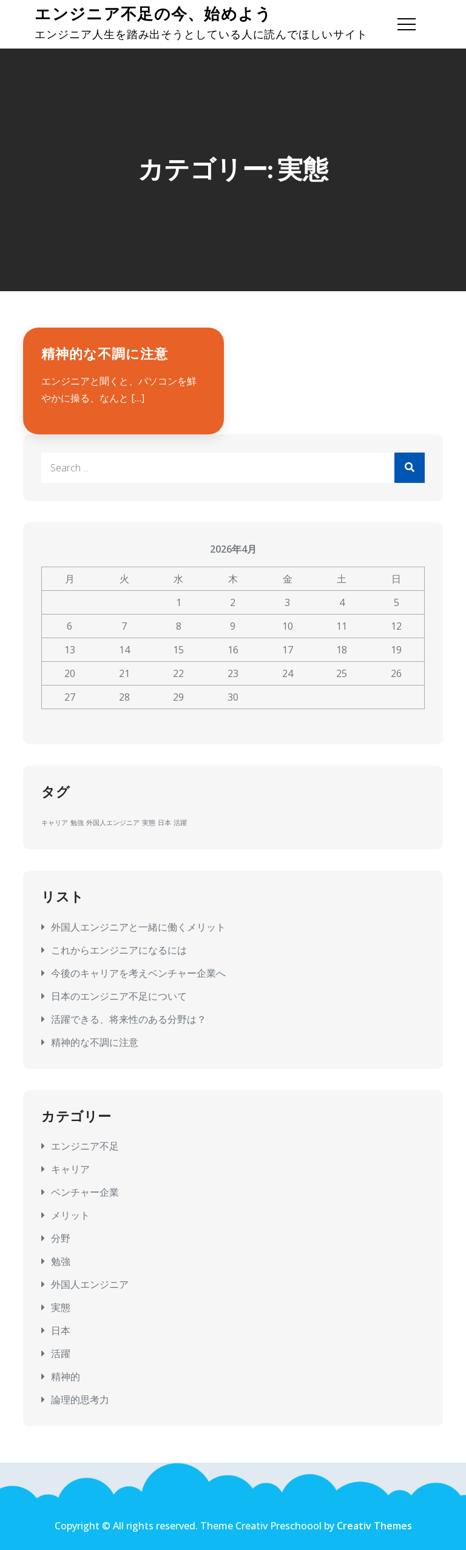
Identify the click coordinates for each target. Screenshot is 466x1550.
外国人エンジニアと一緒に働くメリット (138, 927)
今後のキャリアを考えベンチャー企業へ (138, 973)
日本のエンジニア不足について (119, 996)
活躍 (60, 1353)
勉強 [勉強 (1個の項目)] (77, 822)
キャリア (70, 1169)
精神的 (65, 1376)
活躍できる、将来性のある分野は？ (128, 1019)
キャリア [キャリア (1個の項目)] (54, 822)
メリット (70, 1215)
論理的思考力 (80, 1399)
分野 (60, 1238)
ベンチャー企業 (85, 1192)
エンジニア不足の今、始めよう (153, 14)
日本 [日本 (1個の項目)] (164, 822)
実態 (60, 1307)
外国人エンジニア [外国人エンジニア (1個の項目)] (113, 822)
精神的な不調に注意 (104, 354)
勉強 (60, 1261)
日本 (60, 1330)
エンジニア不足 (85, 1146)
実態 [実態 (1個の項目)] (148, 822)
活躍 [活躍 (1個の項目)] (180, 822)
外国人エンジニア (90, 1284)
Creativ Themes (374, 1525)
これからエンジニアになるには (119, 950)
